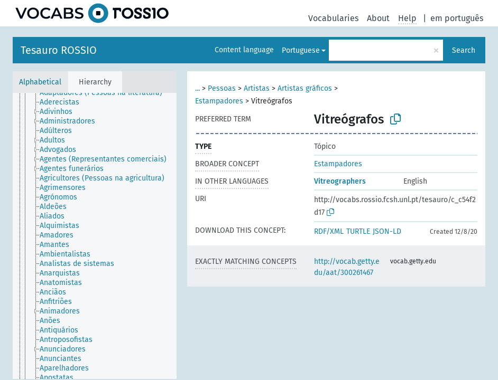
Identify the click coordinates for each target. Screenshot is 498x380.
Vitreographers (340, 181)
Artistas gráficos (305, 88)
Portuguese (301, 50)
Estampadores (219, 101)
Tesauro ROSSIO (59, 50)
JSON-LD (387, 231)
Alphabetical (40, 82)
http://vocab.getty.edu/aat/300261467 (347, 267)
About (378, 18)
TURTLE (358, 231)
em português (456, 18)
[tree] (95, 236)
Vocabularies (333, 18)
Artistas (257, 88)
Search (463, 50)
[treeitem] (105, 93)
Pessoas (222, 88)
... (197, 88)
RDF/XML (329, 231)
